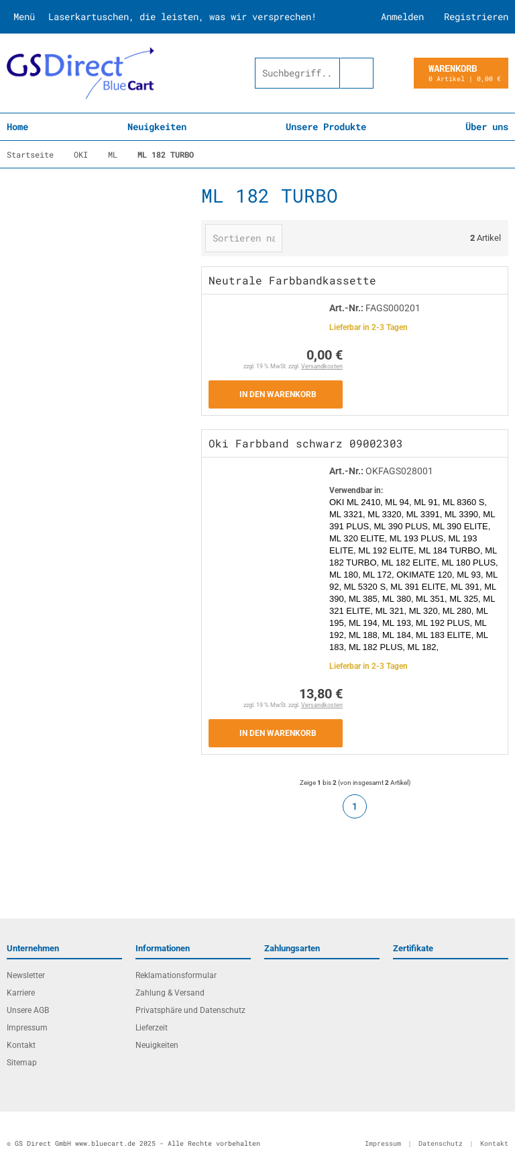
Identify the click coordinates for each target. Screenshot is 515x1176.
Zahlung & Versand (170, 993)
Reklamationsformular (176, 975)
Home (17, 126)
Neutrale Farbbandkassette (292, 280)
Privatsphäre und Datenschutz (190, 1010)
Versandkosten (322, 366)
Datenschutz (440, 1143)
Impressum (27, 1027)
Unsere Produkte (326, 126)
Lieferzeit (151, 1027)
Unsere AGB (28, 1010)
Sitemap (22, 1062)
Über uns (486, 126)
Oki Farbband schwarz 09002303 (306, 443)
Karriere (21, 993)
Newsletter (26, 975)
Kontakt (21, 1045)
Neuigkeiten (156, 126)
